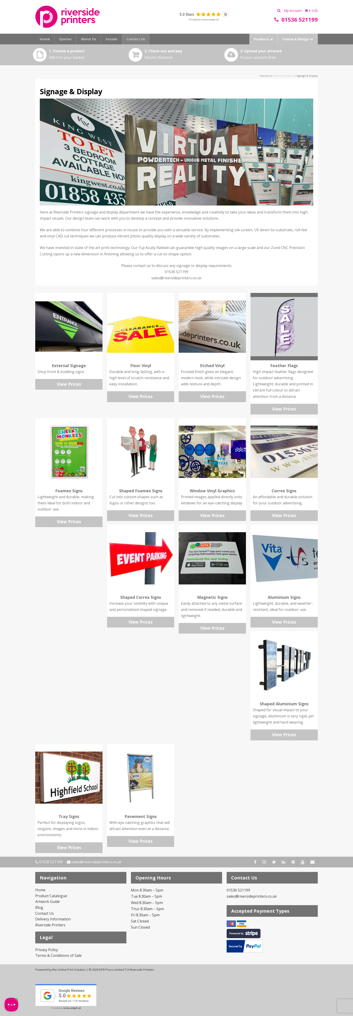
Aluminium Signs (284, 597)
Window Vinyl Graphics (212, 490)
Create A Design (297, 39)
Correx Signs (284, 490)
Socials (111, 39)
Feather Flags (284, 365)
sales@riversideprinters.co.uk (94, 861)
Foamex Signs (69, 490)
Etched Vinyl (212, 365)
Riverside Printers (50, 924)
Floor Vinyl (140, 365)
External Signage (69, 365)
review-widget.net (210, 19)
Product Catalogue (51, 895)
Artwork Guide (47, 901)
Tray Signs (69, 816)
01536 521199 (49, 861)
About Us (88, 39)
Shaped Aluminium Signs (284, 703)
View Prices (69, 384)
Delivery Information (53, 919)
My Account (293, 10)
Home (45, 39)
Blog (39, 907)
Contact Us (136, 39)
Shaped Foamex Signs (140, 490)
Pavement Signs (141, 816)
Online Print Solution (72, 970)
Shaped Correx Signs (140, 597)
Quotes (65, 39)
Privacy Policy (46, 949)
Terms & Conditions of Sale (58, 955)
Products (263, 39)
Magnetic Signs (212, 597)
